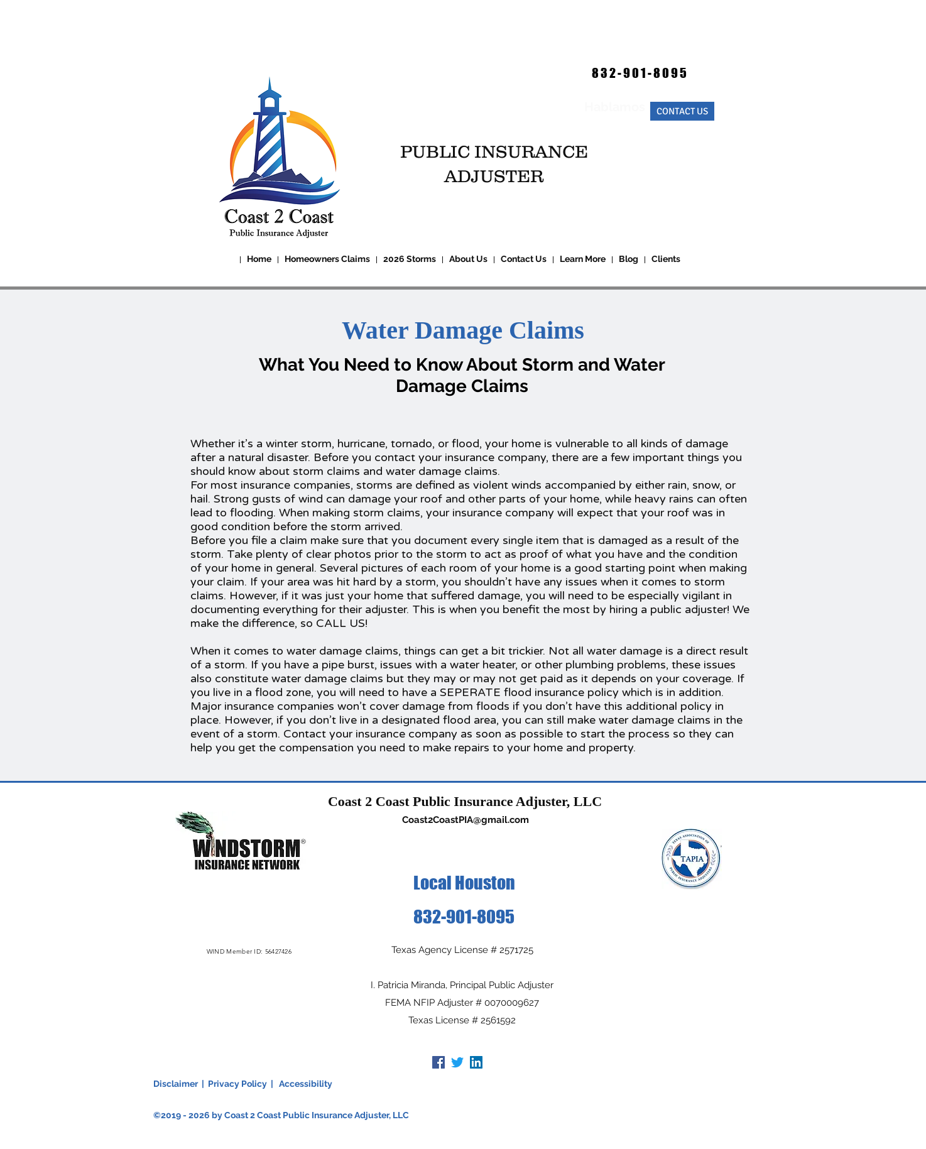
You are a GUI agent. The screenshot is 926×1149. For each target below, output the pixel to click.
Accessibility (305, 1084)
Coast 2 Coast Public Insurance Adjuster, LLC (465, 801)
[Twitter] (457, 1062)
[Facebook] (438, 1062)
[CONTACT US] (682, 111)
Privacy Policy (237, 1084)
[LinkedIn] (476, 1062)
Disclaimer (175, 1084)
